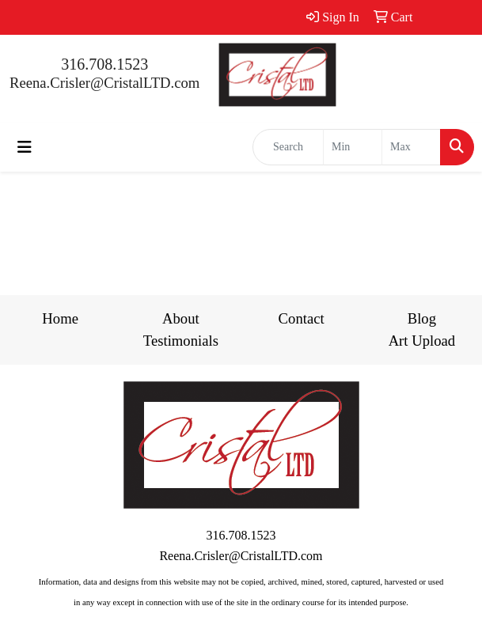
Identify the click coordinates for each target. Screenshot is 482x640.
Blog (422, 318)
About (180, 318)
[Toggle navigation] (24, 147)
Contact (301, 318)
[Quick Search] (288, 147)
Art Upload (422, 340)
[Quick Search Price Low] (352, 147)
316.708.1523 (104, 64)
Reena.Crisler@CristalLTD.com (104, 82)
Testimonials (180, 340)
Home (60, 318)
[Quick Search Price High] (411, 147)
